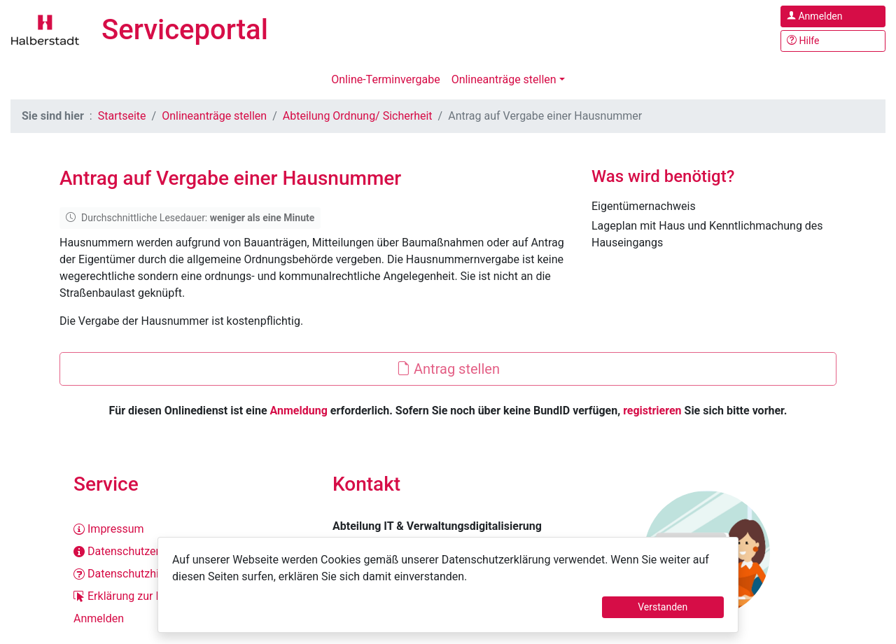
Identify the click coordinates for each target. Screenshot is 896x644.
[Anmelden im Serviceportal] (833, 16)
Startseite (122, 115)
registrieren (652, 410)
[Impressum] (189, 529)
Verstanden (662, 606)
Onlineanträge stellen (503, 79)
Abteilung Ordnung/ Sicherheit (358, 115)
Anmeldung (299, 410)
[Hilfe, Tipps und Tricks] (833, 41)
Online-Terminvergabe (385, 79)
